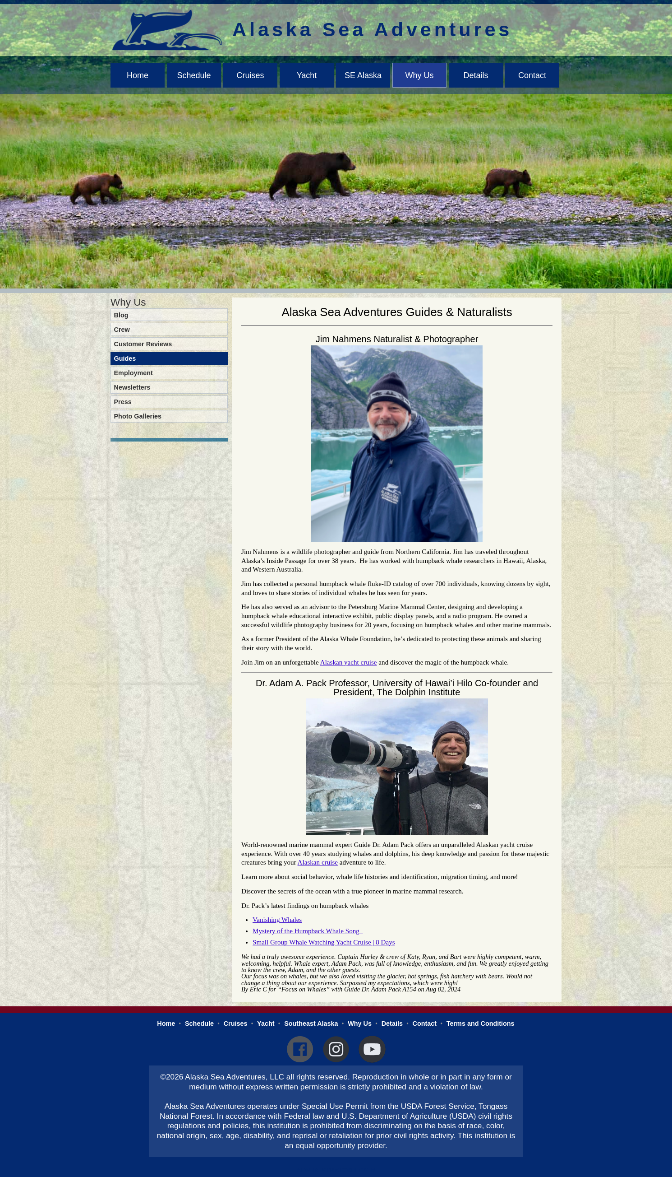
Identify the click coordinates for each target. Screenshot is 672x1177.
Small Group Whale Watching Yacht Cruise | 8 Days (324, 942)
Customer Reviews (143, 344)
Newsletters (132, 387)
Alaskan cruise (318, 862)
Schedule (194, 75)
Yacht (307, 75)
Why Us (419, 75)
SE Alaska (363, 75)
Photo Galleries (138, 416)
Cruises (250, 75)
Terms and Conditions (480, 1023)
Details (475, 75)
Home (137, 75)
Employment (133, 373)
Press (123, 401)
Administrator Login (336, 1170)
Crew (122, 329)
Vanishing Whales (277, 919)
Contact (532, 75)
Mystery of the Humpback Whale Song (308, 931)
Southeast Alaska (311, 1023)
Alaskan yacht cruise (348, 662)
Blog (121, 315)
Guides (125, 358)
